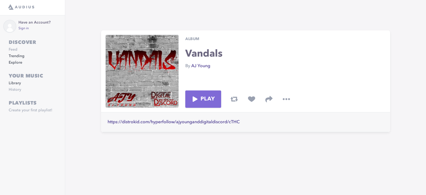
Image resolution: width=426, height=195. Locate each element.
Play (203, 99)
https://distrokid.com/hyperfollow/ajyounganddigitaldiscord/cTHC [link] (174, 122)
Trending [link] (16, 56)
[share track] (269, 99)
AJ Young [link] (200, 66)
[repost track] (234, 99)
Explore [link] (15, 62)
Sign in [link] (23, 28)
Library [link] (15, 83)
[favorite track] (251, 99)
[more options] (286, 99)
